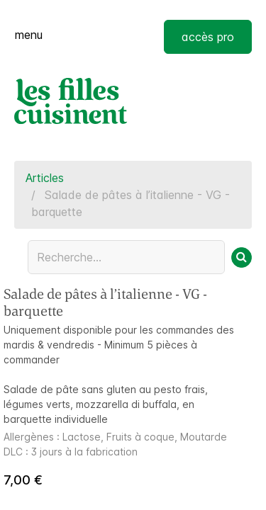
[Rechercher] (241, 257)
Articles (45, 178)
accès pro (208, 37)
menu (29, 35)
